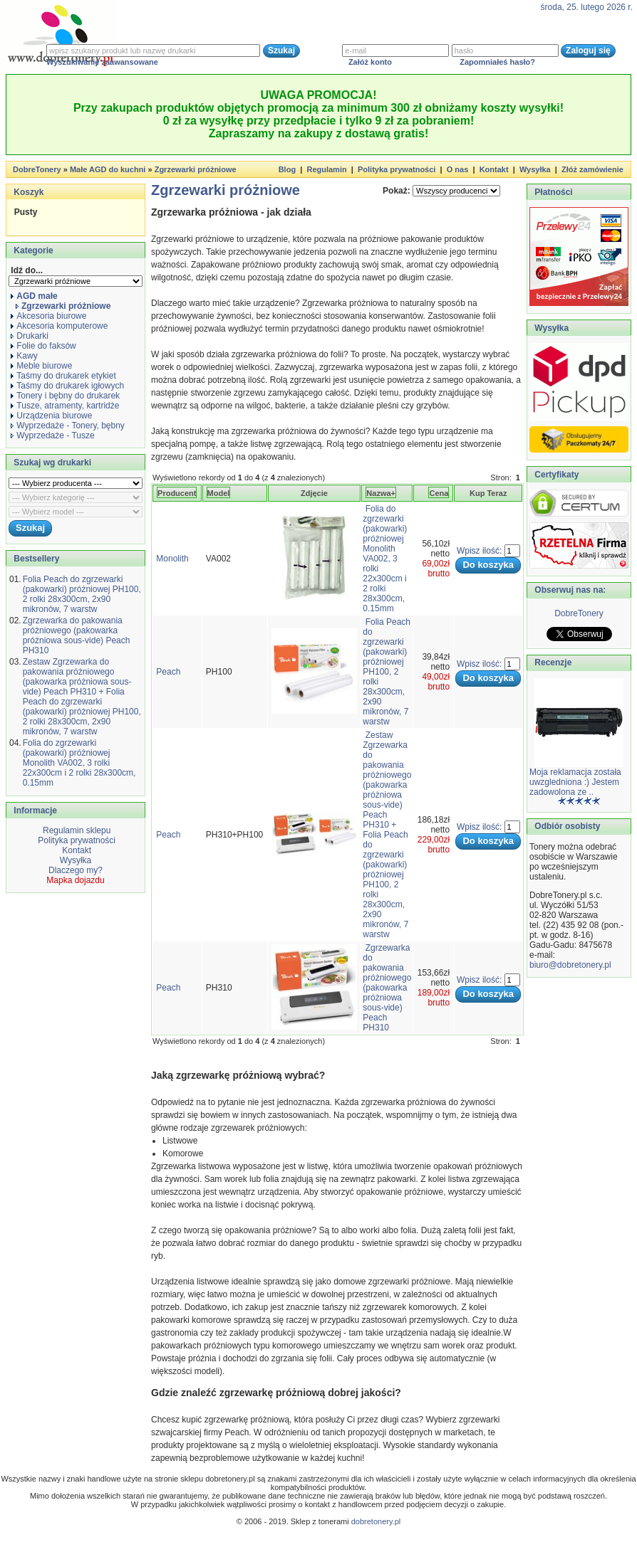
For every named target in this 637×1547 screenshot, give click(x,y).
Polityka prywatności (396, 169)
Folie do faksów (43, 346)
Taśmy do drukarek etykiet (63, 376)
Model (218, 493)
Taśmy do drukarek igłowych (67, 386)
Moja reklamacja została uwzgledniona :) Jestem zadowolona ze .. (575, 782)
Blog (287, 169)
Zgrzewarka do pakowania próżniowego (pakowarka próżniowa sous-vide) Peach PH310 (76, 635)
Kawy (24, 356)
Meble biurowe (41, 366)
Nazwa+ (380, 493)
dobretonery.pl (376, 1521)
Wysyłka (535, 169)
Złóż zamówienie (592, 169)
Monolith (172, 559)
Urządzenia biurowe (51, 416)
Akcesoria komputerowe (59, 326)
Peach (168, 672)
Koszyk (28, 192)
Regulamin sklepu (76, 830)
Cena (438, 493)
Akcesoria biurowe (48, 316)
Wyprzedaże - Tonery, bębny (68, 426)
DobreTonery (579, 613)
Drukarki (29, 336)
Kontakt (494, 169)
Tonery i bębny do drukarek (65, 396)
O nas (458, 169)
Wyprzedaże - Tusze (52, 435)
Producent (176, 493)
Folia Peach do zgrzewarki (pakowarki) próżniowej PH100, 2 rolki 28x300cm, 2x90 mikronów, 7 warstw (82, 594)
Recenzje (551, 662)
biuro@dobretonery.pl (570, 965)
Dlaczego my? (75, 870)
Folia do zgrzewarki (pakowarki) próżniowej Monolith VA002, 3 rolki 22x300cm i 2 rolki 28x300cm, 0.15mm (79, 763)
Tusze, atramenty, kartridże (65, 406)
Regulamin (326, 169)
